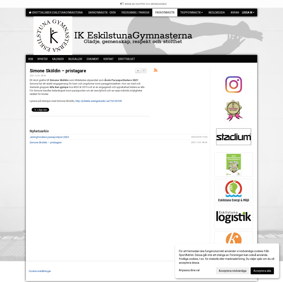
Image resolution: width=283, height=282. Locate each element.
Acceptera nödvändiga (232, 270)
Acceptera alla (262, 270)
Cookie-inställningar (40, 271)
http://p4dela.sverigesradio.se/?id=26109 (99, 101)
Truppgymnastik (191, 12)
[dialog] (227, 260)
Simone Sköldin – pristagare (58, 70)
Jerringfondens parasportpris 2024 (49, 137)
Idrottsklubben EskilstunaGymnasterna (56, 12)
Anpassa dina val (189, 270)
